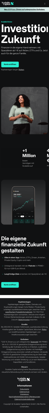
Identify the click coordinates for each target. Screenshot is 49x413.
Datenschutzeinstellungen (25, 399)
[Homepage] (7, 3)
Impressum (24, 394)
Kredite (24, 324)
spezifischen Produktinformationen (18, 312)
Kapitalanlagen (24, 302)
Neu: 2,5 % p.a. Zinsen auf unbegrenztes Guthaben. (24, 10)
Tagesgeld (34, 342)
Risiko (44, 330)
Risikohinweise (24, 320)
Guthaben (24, 339)
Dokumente (24, 389)
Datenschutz (24, 392)
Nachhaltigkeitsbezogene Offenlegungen (24, 397)
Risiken (21, 70)
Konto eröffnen (10, 64)
